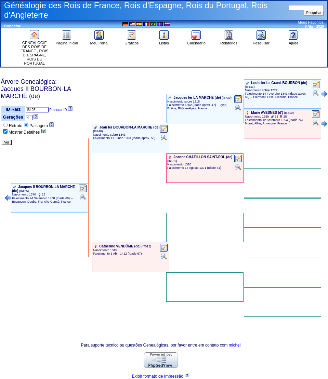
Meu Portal (99, 41)
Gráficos (131, 41)
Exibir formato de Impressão (157, 376)
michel (235, 345)
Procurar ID (58, 110)
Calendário (196, 41)
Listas (164, 41)
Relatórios (228, 41)
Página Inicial (67, 41)
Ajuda (293, 41)
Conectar (12, 26)
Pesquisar (261, 41)
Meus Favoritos (311, 22)
